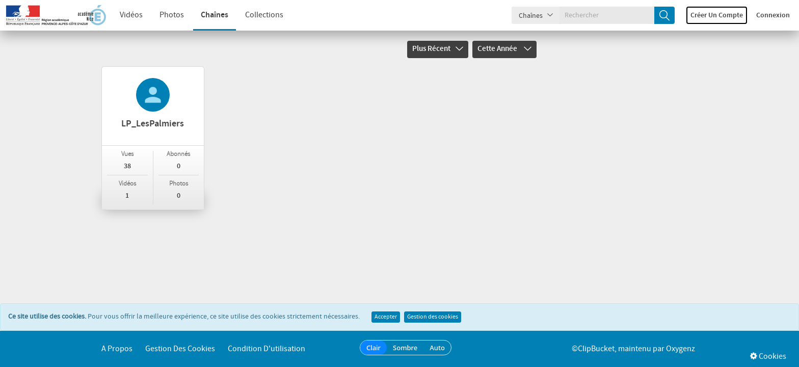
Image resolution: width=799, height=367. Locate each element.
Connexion (773, 15)
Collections (264, 15)
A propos (116, 349)
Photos (171, 15)
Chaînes (214, 15)
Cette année (504, 49)
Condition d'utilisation (266, 349)
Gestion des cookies (432, 317)
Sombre (405, 347)
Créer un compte (716, 15)
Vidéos (131, 15)
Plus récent (437, 49)
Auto (437, 347)
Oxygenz (680, 349)
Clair (373, 347)
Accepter (386, 317)
